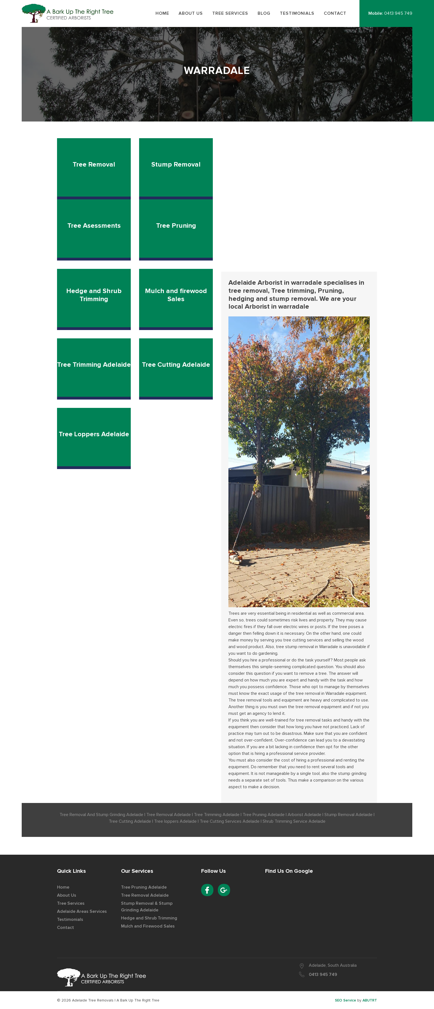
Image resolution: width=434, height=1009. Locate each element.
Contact (65, 927)
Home (63, 887)
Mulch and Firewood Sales (148, 926)
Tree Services (71, 903)
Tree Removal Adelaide (145, 895)
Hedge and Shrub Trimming (149, 918)
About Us (66, 895)
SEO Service (345, 1000)
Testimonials (70, 919)
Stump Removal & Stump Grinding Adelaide (146, 907)
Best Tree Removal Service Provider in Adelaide (69, 13)
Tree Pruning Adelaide (144, 887)
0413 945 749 (398, 13)
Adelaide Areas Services (82, 911)
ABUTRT (370, 1000)
